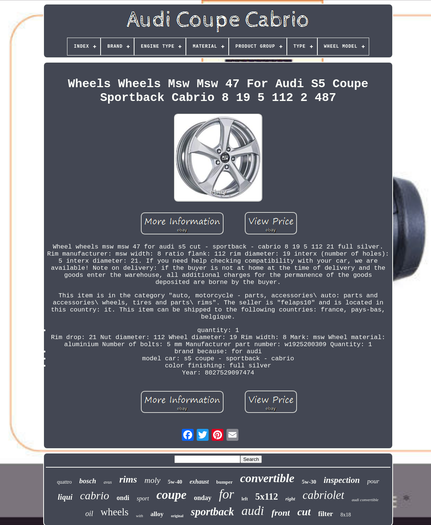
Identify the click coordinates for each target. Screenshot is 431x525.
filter (325, 514)
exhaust (199, 481)
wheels (115, 512)
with (139, 515)
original (177, 516)
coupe (171, 495)
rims (128, 479)
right (290, 499)
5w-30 (309, 482)
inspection (342, 480)
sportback (212, 512)
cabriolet (323, 495)
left (244, 499)
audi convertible (365, 499)
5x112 (266, 496)
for (226, 494)
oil (89, 513)
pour (373, 481)
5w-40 (175, 482)
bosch (87, 481)
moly (153, 480)
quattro (64, 482)
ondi (123, 498)
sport (143, 498)
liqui (65, 497)
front (281, 513)
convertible (267, 478)
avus (108, 482)
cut (304, 512)
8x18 (345, 515)
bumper (224, 482)
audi (252, 511)
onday (203, 498)
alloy (157, 514)
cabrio (94, 495)
